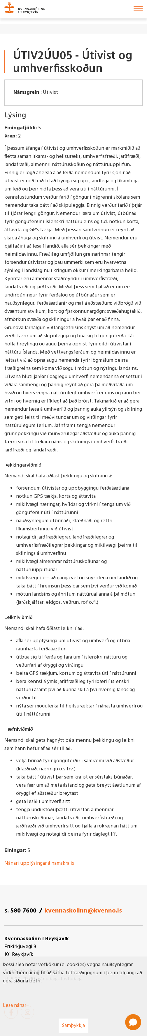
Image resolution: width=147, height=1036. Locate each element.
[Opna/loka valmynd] (138, 9)
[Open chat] (133, 1022)
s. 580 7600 (20, 911)
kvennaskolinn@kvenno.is (83, 911)
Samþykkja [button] (73, 1026)
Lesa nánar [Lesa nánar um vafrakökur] (14, 1005)
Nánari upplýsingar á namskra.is (39, 863)
